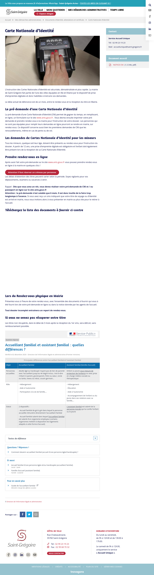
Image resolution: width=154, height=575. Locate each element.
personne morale (74, 409)
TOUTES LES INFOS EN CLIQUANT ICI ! (95, 3)
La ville (38, 9)
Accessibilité (74, 566)
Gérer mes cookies (113, 566)
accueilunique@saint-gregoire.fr (128, 47)
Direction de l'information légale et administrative (24, 502)
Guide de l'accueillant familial (24, 485)
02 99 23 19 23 (119, 42)
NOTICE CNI (122, 64)
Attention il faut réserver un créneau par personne (32, 172)
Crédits (59, 566)
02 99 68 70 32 (62, 547)
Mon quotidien (56, 9)
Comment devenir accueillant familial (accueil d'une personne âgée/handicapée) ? (44, 452)
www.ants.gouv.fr (45, 117)
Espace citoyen (45, 13)
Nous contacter (56, 553)
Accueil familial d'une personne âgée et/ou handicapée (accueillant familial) (42, 465)
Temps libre (117, 9)
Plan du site (92, 566)
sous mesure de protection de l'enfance (80, 372)
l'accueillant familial (56, 416)
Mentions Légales (41, 566)
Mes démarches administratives (87, 9)
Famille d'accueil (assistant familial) (25, 470)
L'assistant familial (74, 406)
